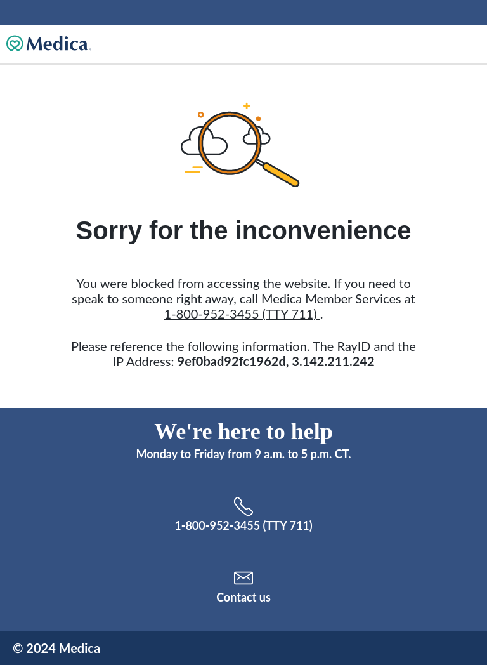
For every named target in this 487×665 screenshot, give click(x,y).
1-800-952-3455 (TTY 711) (242, 313)
